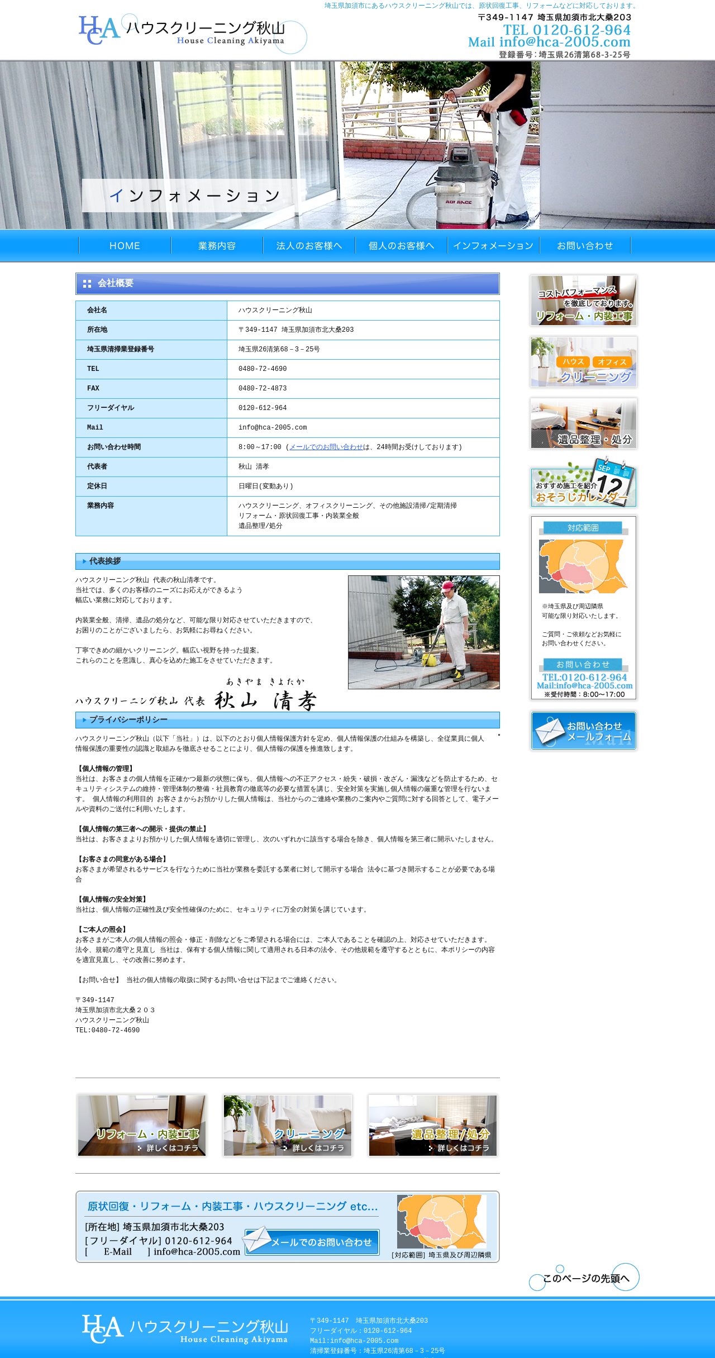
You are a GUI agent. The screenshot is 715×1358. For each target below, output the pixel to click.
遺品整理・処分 (584, 422)
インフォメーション (493, 245)
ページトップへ (584, 1277)
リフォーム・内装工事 (142, 1125)
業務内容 (216, 245)
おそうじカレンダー (584, 483)
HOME (124, 245)
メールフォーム (310, 1240)
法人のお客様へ (309, 245)
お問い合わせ (585, 245)
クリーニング (288, 1125)
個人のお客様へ (401, 245)
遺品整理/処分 (433, 1125)
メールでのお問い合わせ (326, 447)
